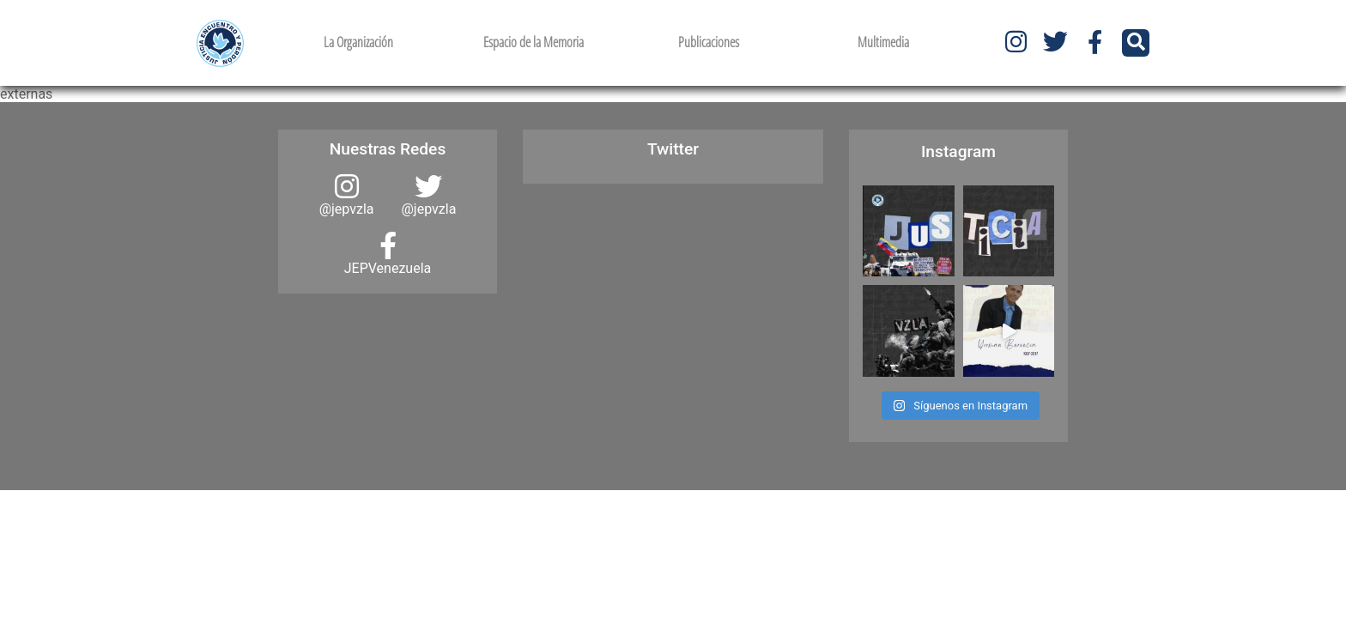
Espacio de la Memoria (533, 42)
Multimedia (883, 42)
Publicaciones (708, 42)
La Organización (358, 42)
